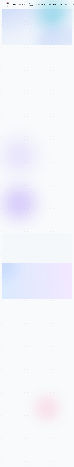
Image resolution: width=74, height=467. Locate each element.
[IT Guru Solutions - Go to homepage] (8, 4)
